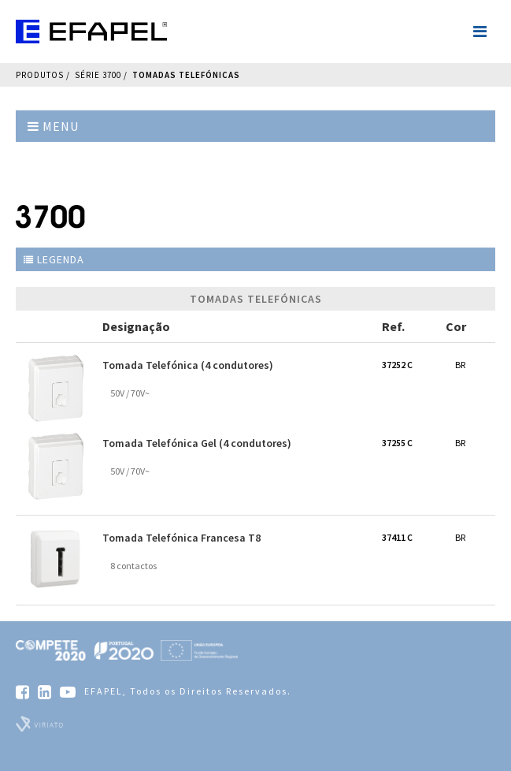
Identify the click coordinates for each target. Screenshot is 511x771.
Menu (53, 126)
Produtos (40, 74)
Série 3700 (98, 74)
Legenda (54, 259)
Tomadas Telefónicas (186, 74)
